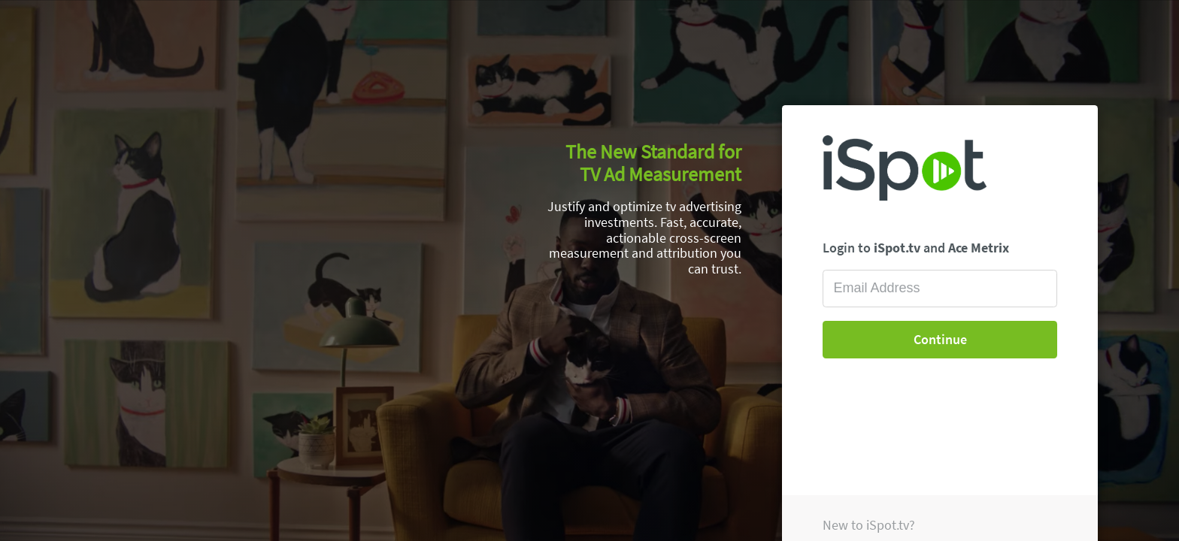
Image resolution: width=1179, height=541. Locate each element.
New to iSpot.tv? (869, 524)
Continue (940, 339)
